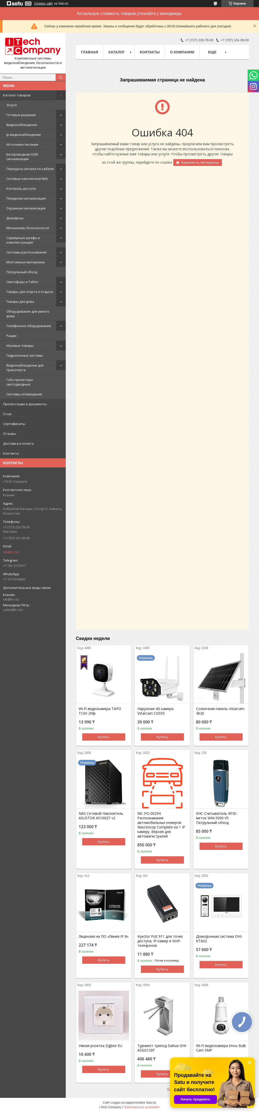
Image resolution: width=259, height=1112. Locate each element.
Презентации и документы (25, 404)
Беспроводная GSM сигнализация (22, 156)
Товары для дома (20, 301)
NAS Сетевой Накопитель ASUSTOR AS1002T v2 (101, 815)
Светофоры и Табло (22, 282)
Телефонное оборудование (28, 326)
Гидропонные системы (24, 355)
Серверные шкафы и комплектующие (23, 240)
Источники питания (22, 144)
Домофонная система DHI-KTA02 (219, 938)
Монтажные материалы (25, 262)
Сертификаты (14, 423)
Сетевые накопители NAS (27, 178)
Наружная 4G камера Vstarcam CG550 (155, 711)
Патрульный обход (21, 272)
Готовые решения (21, 115)
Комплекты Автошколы (200, 162)
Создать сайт (43, 3)
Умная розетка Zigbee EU (100, 1045)
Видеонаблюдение (21, 124)
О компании (182, 52)
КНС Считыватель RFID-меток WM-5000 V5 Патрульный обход (217, 818)
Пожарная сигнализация (26, 198)
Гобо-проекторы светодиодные (19, 382)
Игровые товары (20, 345)
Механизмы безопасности (27, 228)
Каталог (117, 52)
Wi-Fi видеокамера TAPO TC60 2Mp (100, 711)
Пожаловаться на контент (142, 1107)
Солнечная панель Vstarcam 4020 (220, 711)
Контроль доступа (21, 188)
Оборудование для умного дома (27, 313)
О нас (7, 414)
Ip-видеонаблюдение (23, 134)
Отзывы (9, 433)
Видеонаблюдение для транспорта (25, 367)
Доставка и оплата (18, 443)
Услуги (11, 105)
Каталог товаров (17, 95)
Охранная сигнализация (26, 208)
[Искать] (61, 77)
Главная (89, 52)
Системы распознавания (26, 252)
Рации (11, 335)
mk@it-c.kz (11, 552)
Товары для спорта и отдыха (29, 291)
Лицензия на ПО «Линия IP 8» (103, 936)
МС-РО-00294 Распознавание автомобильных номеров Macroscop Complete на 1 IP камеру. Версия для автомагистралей (161, 825)
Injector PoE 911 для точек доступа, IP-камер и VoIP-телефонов (160, 941)
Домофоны (15, 218)
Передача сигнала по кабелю (30, 168)
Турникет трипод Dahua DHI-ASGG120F (162, 1048)
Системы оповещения (24, 394)
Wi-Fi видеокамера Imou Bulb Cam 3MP (221, 1048)
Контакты (11, 453)
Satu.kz (151, 1102)
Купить (104, 737)
